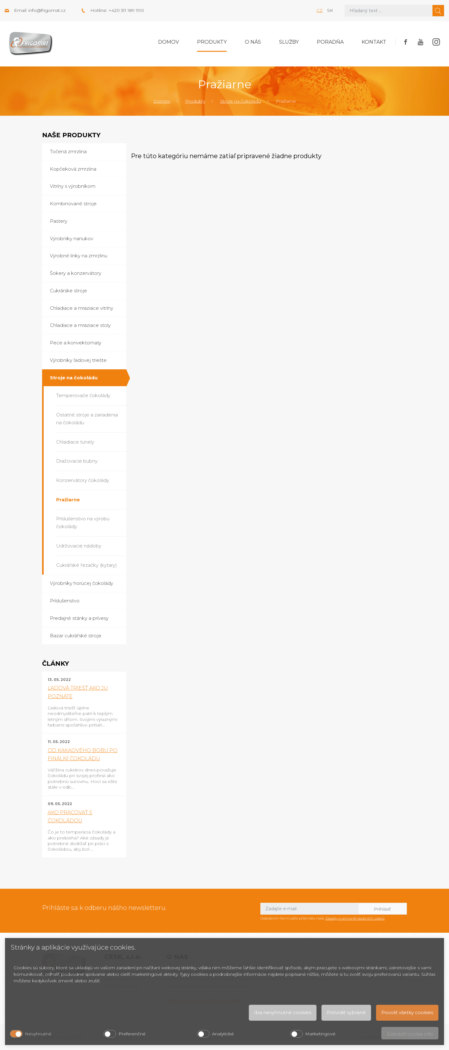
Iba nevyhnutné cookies (282, 1012)
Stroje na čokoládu (240, 101)
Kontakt (374, 42)
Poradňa (330, 42)
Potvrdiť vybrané (346, 1012)
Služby (289, 42)
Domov (168, 42)
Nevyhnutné (38, 1034)
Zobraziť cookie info (410, 1034)
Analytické (223, 1034)
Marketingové (320, 1034)
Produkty (212, 42)
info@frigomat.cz (46, 10)
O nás (253, 42)
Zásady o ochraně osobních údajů (354, 918)
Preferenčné (132, 1034)
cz (319, 10)
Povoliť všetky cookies (407, 1012)
